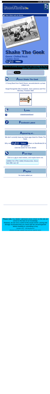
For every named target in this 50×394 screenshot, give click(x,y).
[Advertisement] (25, 191)
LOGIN (40, 2)
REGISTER (46, 2)
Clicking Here (43, 68)
